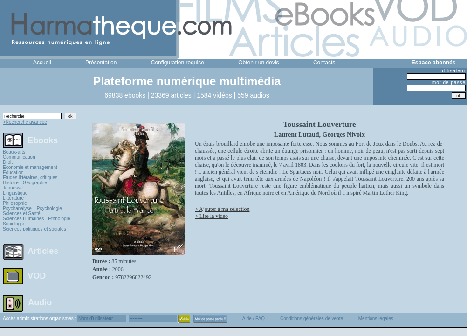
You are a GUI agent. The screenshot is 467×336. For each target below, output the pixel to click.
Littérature (13, 198)
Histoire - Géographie (25, 182)
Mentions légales (375, 318)
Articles (42, 251)
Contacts (324, 62)
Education (13, 172)
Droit (8, 162)
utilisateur (453, 70)
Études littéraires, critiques (30, 177)
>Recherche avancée (25, 122)
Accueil (42, 62)
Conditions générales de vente (311, 318)
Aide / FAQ (253, 318)
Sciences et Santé (22, 213)
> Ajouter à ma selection (222, 209)
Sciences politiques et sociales (34, 228)
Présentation (101, 62)
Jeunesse (13, 187)
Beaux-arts (14, 151)
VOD (36, 275)
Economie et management (30, 167)
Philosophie (15, 203)
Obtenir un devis (258, 62)
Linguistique (15, 193)
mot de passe (449, 82)
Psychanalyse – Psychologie (32, 208)
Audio (40, 302)
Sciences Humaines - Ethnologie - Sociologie (38, 221)
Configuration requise (177, 62)
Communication (19, 157)
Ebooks (42, 140)
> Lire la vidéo (211, 216)
